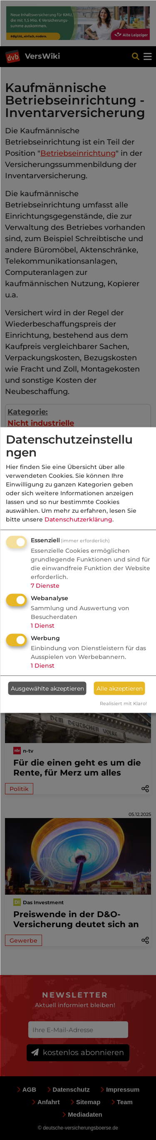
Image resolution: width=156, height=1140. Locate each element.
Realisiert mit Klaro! (123, 703)
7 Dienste (45, 585)
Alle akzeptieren (120, 688)
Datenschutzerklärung (78, 519)
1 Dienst (42, 625)
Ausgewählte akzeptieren (47, 688)
